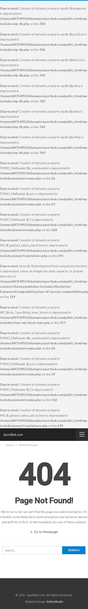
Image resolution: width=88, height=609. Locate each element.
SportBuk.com (13, 434)
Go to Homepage (44, 532)
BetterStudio (55, 601)
